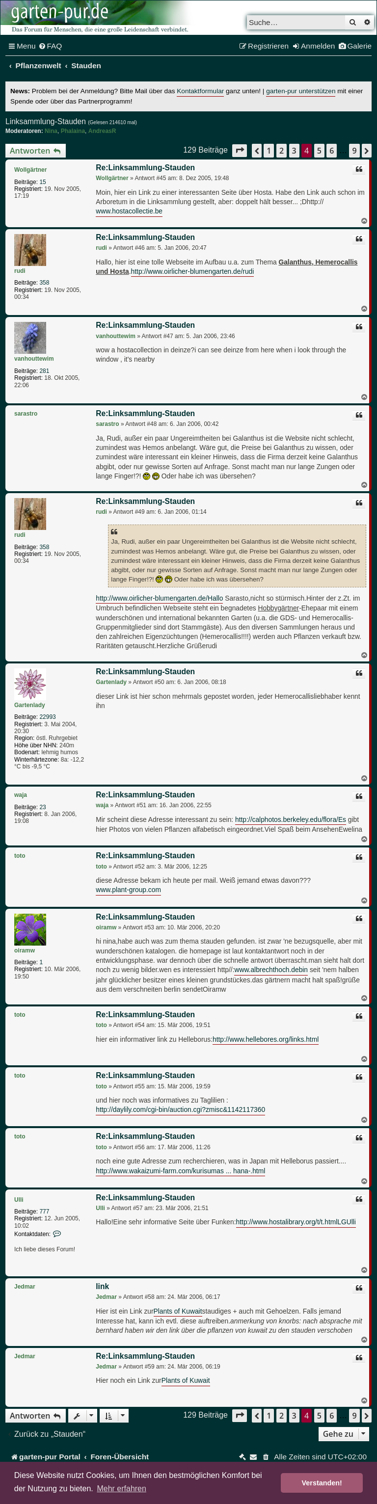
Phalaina (73, 131)
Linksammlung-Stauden (45, 121)
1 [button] (269, 150)
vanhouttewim (34, 358)
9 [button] (354, 150)
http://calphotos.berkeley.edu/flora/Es (290, 819)
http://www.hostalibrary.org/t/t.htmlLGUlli (296, 1222)
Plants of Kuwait (178, 1311)
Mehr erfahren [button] (121, 1488)
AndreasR (102, 131)
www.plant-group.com (128, 890)
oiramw (24, 950)
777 (44, 1211)
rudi (20, 270)
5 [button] (319, 150)
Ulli (19, 1199)
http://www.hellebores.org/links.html (266, 1039)
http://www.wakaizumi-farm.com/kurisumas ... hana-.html (180, 1171)
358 (44, 282)
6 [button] (331, 150)
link (102, 1286)
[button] (239, 150)
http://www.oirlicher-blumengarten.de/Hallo (159, 598)
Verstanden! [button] (322, 1483)
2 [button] (281, 150)
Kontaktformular (200, 91)
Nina (51, 131)
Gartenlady (29, 705)
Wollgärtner (30, 169)
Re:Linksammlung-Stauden (145, 167)
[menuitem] (50, 46)
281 (44, 371)
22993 (47, 716)
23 (42, 807)
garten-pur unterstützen (300, 91)
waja (20, 795)
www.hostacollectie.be (129, 211)
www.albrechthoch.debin (271, 970)
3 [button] (294, 150)
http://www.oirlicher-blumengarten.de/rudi (192, 271)
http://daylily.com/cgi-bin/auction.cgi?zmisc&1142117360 (180, 1109)
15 (42, 182)
